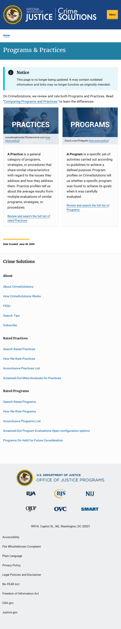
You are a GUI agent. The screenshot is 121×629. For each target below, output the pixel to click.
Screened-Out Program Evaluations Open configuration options (46, 431)
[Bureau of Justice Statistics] (60, 499)
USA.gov (8, 603)
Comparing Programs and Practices (30, 101)
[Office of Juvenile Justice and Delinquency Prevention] (31, 512)
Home (6, 35)
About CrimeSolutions (18, 286)
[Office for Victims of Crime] (60, 512)
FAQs (6, 306)
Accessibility (10, 537)
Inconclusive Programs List (22, 421)
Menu (112, 14)
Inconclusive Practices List (21, 368)
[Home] (60, 15)
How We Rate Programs (19, 411)
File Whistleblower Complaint (21, 546)
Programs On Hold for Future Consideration (33, 440)
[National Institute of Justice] (90, 497)
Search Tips (11, 315)
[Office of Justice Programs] (12, 14)
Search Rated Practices (19, 349)
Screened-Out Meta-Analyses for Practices (32, 378)
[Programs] (90, 126)
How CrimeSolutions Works (22, 296)
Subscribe (10, 325)
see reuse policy (99, 140)
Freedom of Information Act (20, 593)
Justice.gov (9, 612)
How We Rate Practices (19, 359)
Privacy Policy (11, 565)
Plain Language (12, 556)
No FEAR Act (10, 584)
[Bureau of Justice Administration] (31, 497)
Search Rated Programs (19, 402)
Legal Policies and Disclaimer (21, 575)
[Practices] (30, 126)
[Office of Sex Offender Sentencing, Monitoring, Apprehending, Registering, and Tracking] (89, 511)
